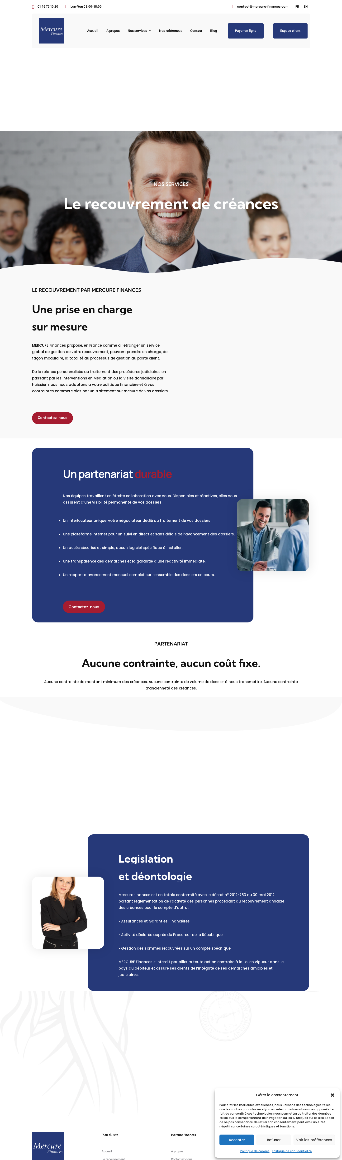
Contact (196, 31)
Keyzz (181, 1144)
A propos (113, 31)
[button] (332, 1095)
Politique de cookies (255, 1151)
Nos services (137, 31)
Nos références (170, 31)
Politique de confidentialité (292, 1151)
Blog (213, 31)
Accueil (92, 31)
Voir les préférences (314, 1139)
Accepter (237, 1139)
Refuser (274, 1139)
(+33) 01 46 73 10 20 (259, 1087)
